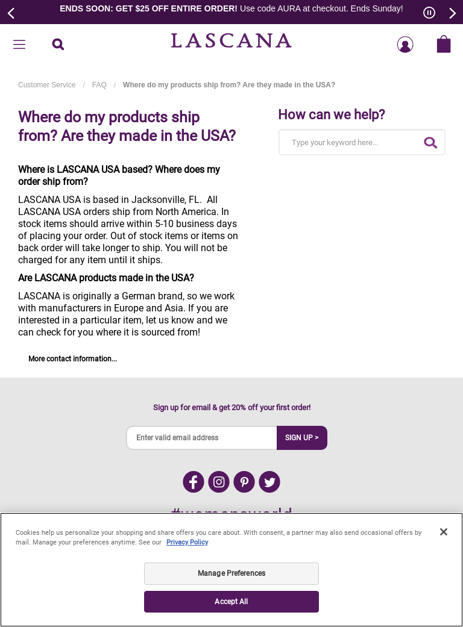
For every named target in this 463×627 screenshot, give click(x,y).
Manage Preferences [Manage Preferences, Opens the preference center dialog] (231, 573)
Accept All (231, 601)
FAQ (99, 85)
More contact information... (72, 359)
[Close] (443, 532)
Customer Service (46, 85)
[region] (231, 570)
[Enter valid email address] (202, 438)
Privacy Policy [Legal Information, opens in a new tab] (187, 542)
